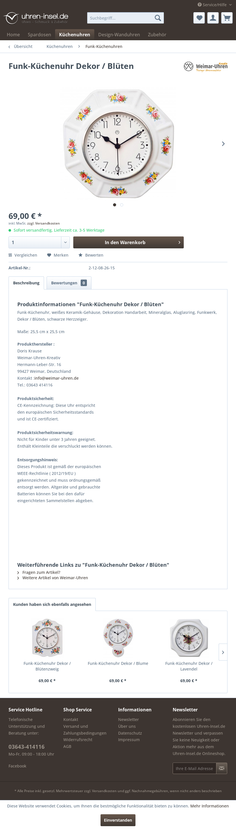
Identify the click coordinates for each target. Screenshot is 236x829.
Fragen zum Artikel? (38, 572)
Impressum (129, 739)
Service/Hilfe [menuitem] (213, 4)
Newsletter (128, 719)
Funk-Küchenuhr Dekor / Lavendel (188, 666)
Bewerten (90, 255)
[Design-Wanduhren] (119, 34)
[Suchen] (158, 18)
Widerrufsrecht (77, 739)
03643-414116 (27, 746)
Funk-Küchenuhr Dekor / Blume (118, 663)
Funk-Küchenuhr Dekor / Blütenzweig (47, 666)
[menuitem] (125, 18)
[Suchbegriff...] (125, 18)
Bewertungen (69, 283)
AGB (67, 746)
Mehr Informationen (209, 806)
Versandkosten (104, 790)
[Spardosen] (39, 34)
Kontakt (70, 719)
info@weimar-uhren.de (56, 378)
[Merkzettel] (199, 18)
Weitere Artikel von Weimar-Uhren (52, 577)
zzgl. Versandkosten (43, 223)
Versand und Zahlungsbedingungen (84, 730)
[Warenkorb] (227, 18)
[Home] (13, 34)
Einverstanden (118, 820)
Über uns (127, 726)
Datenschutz (130, 733)
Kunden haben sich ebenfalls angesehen (52, 604)
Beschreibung (26, 283)
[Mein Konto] (213, 18)
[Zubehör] (157, 34)
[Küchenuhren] (74, 34)
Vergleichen (23, 255)
